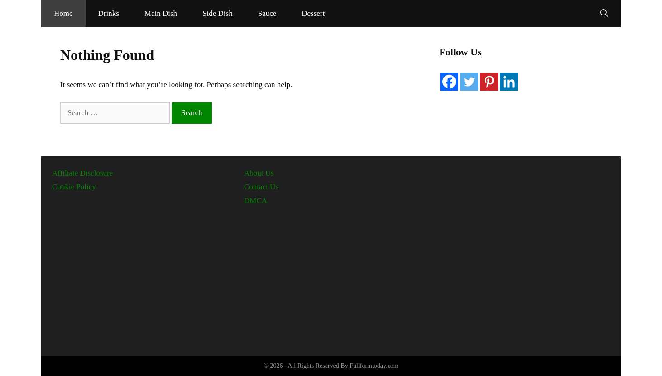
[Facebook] (449, 82)
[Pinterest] (489, 82)
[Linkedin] (509, 82)
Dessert (313, 13)
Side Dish (217, 13)
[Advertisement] (331, 276)
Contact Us (261, 186)
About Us (259, 173)
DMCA (255, 200)
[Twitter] (469, 82)
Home (63, 13)
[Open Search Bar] (604, 13)
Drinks (108, 13)
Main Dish (160, 13)
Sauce (267, 13)
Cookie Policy (74, 186)
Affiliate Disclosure (82, 173)
